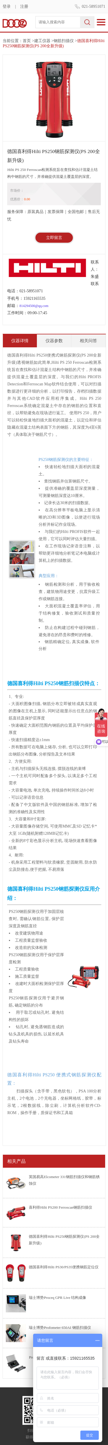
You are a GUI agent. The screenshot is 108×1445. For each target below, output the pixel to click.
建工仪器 (42, 41)
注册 (24, 6)
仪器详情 (20, 340)
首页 (27, 41)
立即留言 (54, 238)
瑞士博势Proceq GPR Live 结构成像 (57, 1297)
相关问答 (88, 340)
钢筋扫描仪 (64, 41)
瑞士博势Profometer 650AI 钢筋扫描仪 (60, 1327)
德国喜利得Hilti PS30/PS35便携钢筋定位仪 (63, 1267)
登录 (7, 6)
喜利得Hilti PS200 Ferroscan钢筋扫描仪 (60, 1207)
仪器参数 (54, 340)
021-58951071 (93, 6)
